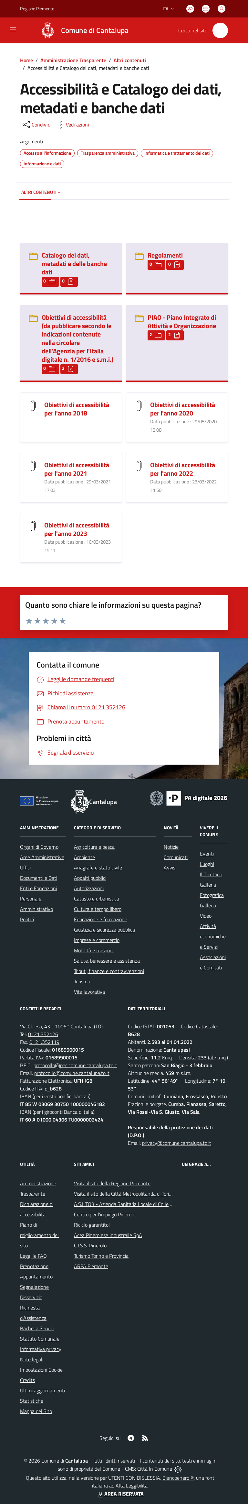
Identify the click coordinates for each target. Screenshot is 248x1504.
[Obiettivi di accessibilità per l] (33, 405)
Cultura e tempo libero (97, 909)
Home (26, 60)
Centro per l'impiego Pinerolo (104, 1214)
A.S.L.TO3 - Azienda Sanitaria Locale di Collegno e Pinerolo (136, 1204)
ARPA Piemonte (91, 1266)
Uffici (25, 867)
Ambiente (84, 857)
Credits (27, 1380)
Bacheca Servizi (37, 1328)
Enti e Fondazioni (38, 888)
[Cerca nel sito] (220, 30)
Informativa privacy (40, 1349)
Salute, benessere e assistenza (107, 961)
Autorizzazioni (89, 888)
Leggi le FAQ (33, 1256)
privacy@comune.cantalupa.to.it (176, 1143)
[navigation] (13, 30)
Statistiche (31, 1401)
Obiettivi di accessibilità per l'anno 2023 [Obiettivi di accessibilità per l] (76, 529)
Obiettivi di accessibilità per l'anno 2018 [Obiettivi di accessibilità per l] (76, 409)
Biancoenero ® (178, 1478)
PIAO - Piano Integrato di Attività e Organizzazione (182, 321)
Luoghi (207, 864)
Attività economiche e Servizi (213, 936)
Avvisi (170, 867)
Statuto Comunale (39, 1339)
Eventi (207, 853)
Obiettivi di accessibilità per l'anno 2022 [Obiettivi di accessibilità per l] (182, 469)
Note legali (31, 1359)
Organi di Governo (39, 847)
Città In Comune (154, 1469)
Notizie (171, 847)
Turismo (82, 981)
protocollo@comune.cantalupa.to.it (71, 1073)
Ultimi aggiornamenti (42, 1390)
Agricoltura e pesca (94, 847)
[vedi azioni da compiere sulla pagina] (72, 124)
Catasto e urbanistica (96, 898)
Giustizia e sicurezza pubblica (104, 930)
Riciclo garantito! (92, 1225)
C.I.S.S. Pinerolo (90, 1245)
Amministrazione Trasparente (73, 60)
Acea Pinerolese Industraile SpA (108, 1235)
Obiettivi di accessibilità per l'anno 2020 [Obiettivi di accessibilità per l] (182, 409)
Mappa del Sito (36, 1411)
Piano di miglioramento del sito (39, 1235)
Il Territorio (211, 874)
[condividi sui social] (36, 124)
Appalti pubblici (90, 878)
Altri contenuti (130, 60)
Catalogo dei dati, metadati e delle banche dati (74, 263)
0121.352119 (44, 1042)
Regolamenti (165, 255)
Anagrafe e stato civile (98, 867)
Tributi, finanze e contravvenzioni (109, 971)
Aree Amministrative (42, 857)
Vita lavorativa (89, 992)
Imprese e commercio (96, 940)
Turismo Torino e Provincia (101, 1256)
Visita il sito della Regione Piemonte (112, 1183)
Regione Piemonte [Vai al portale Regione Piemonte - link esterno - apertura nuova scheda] (37, 8)
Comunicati (176, 857)
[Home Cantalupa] (82, 30)
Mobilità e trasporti (94, 950)
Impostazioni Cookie (41, 1370)
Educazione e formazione (100, 919)
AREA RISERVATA (120, 1494)
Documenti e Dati (38, 878)
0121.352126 (43, 1034)
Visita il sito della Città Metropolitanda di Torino (124, 1194)
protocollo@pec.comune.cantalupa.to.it (75, 1065)
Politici (27, 919)
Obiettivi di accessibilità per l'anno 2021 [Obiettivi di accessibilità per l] (76, 469)
